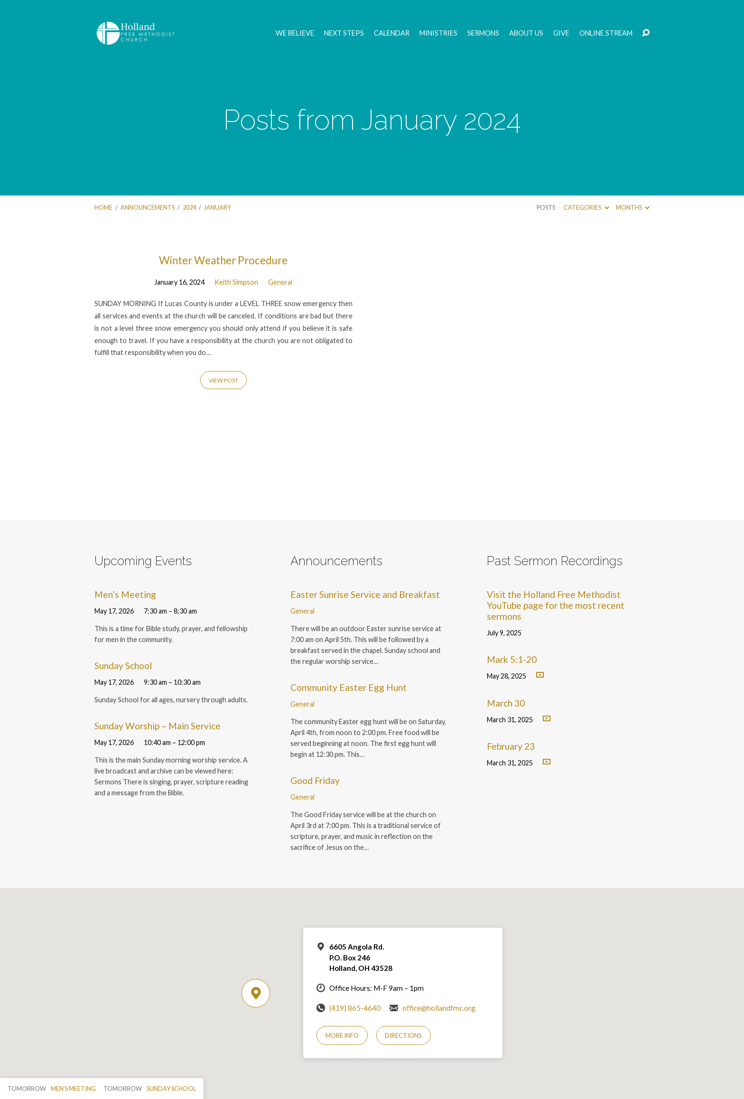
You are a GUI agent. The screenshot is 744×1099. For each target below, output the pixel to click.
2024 (189, 207)
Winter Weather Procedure (223, 260)
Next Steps (344, 33)
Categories (586, 207)
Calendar (391, 33)
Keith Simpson (236, 282)
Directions (403, 1035)
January (217, 207)
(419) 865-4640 (355, 1008)
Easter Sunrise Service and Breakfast (365, 594)
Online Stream (605, 33)
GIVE (561, 33)
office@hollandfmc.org (438, 1008)
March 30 (506, 703)
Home (103, 207)
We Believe (295, 33)
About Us (526, 33)
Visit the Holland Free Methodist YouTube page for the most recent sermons (555, 605)
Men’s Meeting (125, 594)
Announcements (148, 207)
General (280, 282)
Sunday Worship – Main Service (157, 725)
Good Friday (315, 780)
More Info (342, 1035)
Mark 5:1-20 (512, 659)
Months (633, 207)
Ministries (438, 33)
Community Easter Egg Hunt (348, 687)
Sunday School (123, 665)
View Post (223, 380)
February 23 (511, 746)
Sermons (483, 33)
